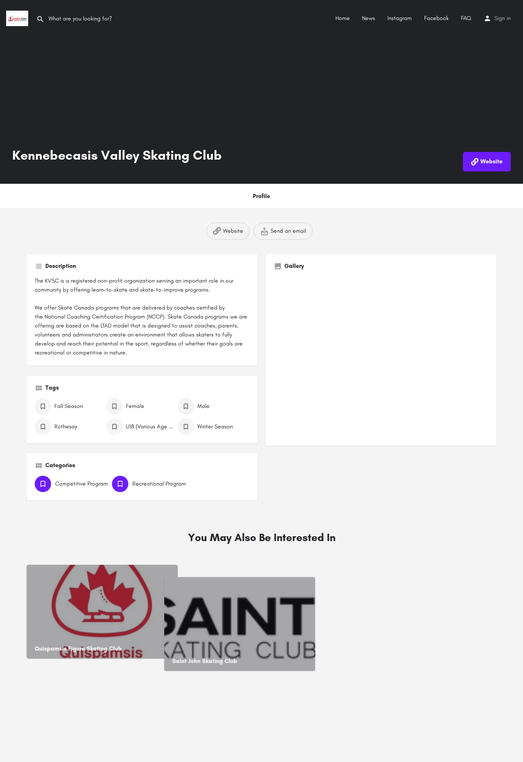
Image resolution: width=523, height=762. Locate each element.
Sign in (502, 18)
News (368, 18)
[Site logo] (18, 17)
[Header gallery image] (261, 92)
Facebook (436, 18)
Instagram (399, 18)
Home (342, 18)
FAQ (466, 18)
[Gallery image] (381, 356)
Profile (261, 196)
